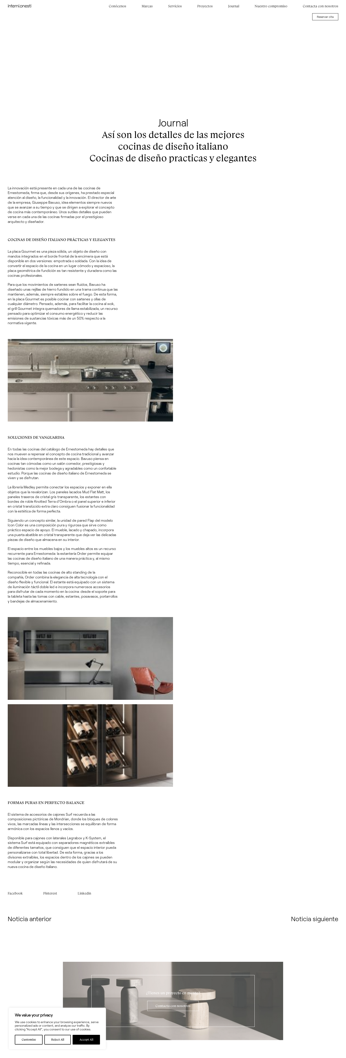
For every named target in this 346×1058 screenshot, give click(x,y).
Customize (29, 1039)
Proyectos (205, 6)
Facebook (15, 893)
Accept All (86, 1039)
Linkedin (84, 893)
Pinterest (50, 893)
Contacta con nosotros (320, 6)
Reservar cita (325, 17)
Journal (233, 6)
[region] (57, 1028)
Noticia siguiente (314, 918)
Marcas (147, 6)
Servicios (175, 6)
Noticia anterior (29, 918)
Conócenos (117, 6)
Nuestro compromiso (271, 6)
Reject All (57, 1039)
